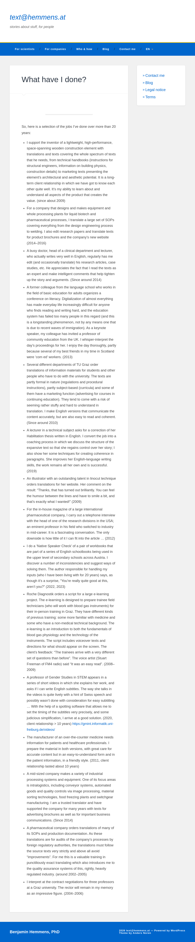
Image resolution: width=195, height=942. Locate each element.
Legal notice (155, 90)
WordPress (178, 930)
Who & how (84, 49)
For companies (55, 49)
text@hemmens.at (38, 17)
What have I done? (54, 79)
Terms (150, 97)
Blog (106, 49)
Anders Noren (142, 933)
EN (148, 49)
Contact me (127, 49)
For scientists (25, 49)
